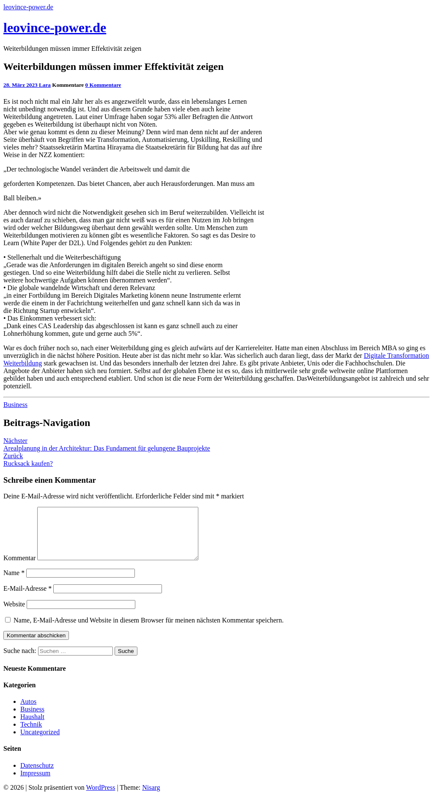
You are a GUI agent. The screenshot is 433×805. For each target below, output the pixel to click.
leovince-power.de (28, 7)
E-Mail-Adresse (27, 598)
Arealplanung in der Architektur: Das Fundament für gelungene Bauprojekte (106, 444)
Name (14, 582)
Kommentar (19, 568)
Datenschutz (37, 775)
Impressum (35, 783)
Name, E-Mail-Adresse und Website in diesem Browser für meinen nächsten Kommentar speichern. (149, 630)
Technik (31, 734)
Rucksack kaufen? (28, 459)
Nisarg (151, 797)
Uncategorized (40, 742)
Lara (45, 85)
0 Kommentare (103, 85)
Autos (28, 711)
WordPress (100, 797)
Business (15, 404)
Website (14, 614)
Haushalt (32, 726)
